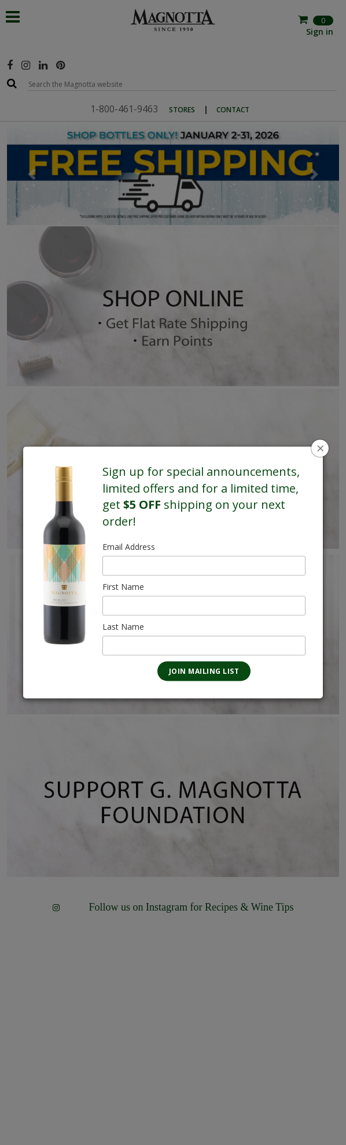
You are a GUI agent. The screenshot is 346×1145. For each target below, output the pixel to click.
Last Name (123, 627)
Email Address (128, 547)
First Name (123, 587)
